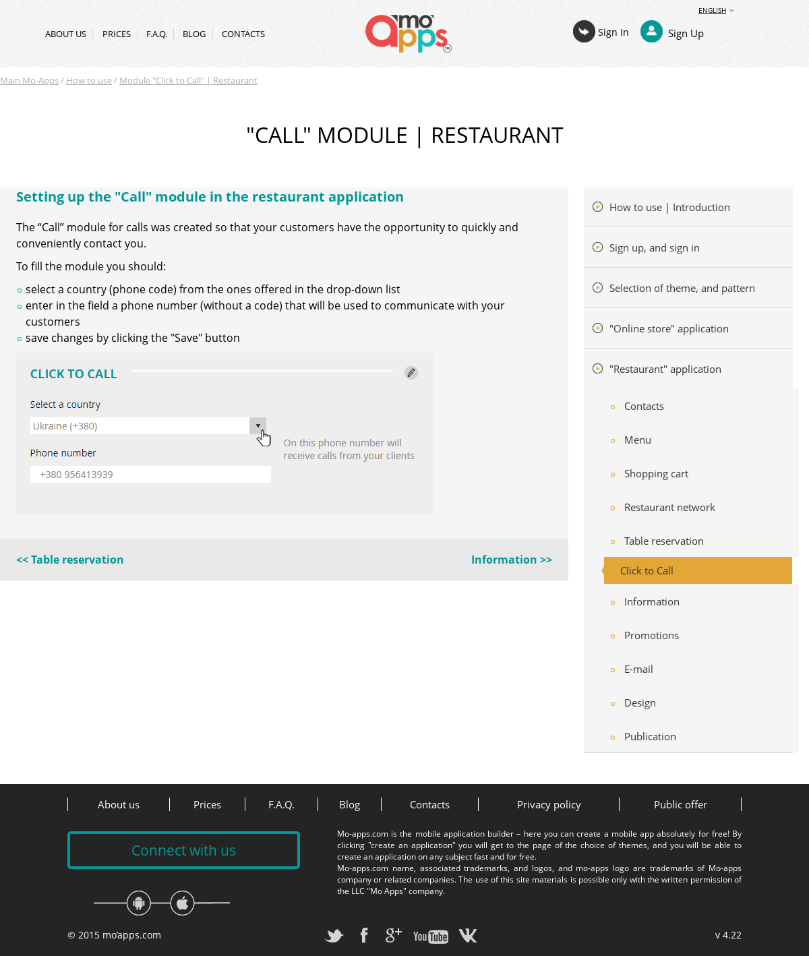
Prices (116, 34)
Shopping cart (656, 473)
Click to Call (646, 570)
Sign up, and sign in (653, 247)
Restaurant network (669, 507)
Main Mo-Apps (29, 80)
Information (652, 601)
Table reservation (664, 540)
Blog (194, 34)
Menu (637, 439)
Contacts (243, 34)
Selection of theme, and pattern (681, 288)
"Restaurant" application (664, 369)
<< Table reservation (70, 559)
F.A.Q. (156, 34)
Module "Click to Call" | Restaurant (188, 80)
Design (640, 702)
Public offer (680, 804)
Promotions (651, 635)
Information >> (511, 559)
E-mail (638, 669)
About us (65, 34)
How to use (89, 80)
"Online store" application (668, 328)
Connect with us (183, 850)
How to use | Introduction (668, 207)
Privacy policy (549, 804)
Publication (650, 736)
